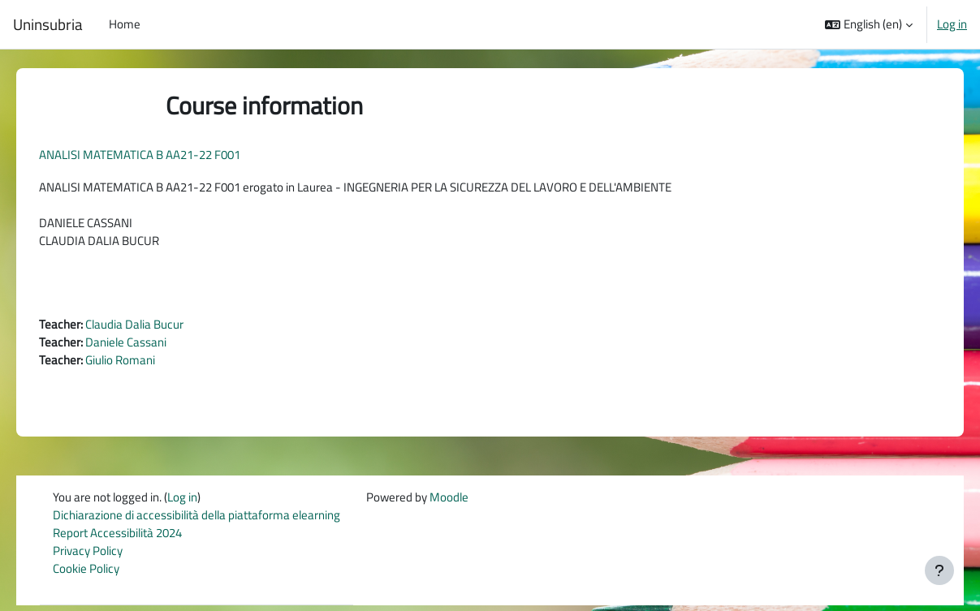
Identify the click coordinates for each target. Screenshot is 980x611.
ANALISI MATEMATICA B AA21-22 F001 (162, 154)
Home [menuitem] (124, 24)
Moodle (460, 502)
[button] (868, 24)
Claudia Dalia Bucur (157, 327)
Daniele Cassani (148, 345)
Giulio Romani (143, 364)
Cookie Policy (97, 575)
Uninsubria (48, 24)
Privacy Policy (99, 556)
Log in (952, 24)
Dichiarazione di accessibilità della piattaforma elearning (208, 519)
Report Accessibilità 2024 (128, 538)
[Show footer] (939, 570)
